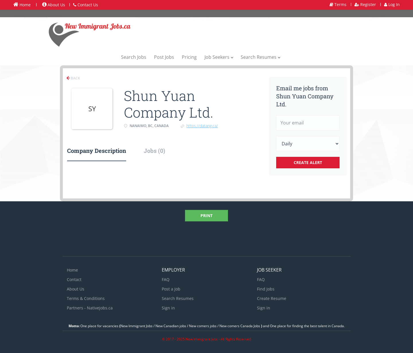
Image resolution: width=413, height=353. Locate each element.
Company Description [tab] (96, 150)
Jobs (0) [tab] (154, 150)
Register (365, 4)
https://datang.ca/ (202, 125)
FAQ (166, 279)
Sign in (168, 308)
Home (22, 4)
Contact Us (85, 4)
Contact (74, 279)
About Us (53, 4)
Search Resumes (178, 298)
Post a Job (171, 289)
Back (75, 78)
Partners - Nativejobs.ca (90, 308)
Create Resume (271, 298)
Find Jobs (265, 289)
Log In (392, 4)
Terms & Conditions (86, 298)
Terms (338, 4)
